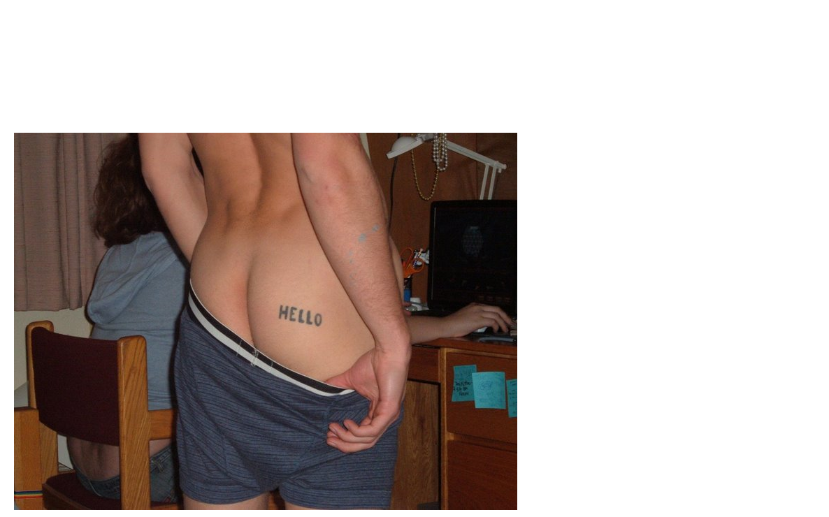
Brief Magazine (414, 66)
